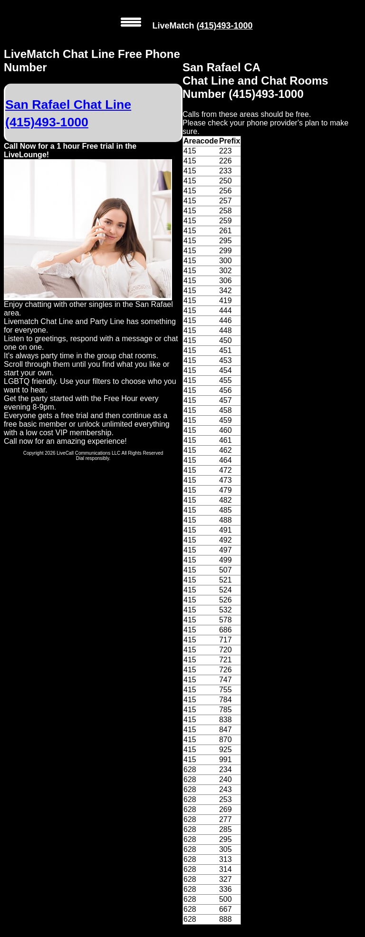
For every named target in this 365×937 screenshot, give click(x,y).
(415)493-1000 (224, 25)
